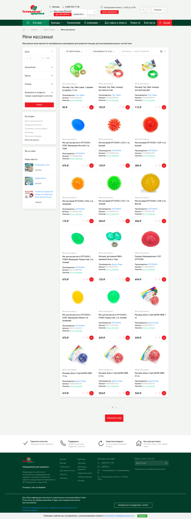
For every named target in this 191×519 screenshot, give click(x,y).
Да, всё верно (63, 14)
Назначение (74, 23)
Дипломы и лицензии (82, 468)
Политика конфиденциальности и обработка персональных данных (49, 508)
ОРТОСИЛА (80, 154)
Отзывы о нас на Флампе (34, 487)
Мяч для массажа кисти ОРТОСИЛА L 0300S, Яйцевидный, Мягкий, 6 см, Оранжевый (76, 317)
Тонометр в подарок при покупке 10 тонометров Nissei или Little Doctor (44, 194)
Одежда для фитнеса (33, 125)
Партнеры (82, 463)
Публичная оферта (29, 510)
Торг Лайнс (80, 95)
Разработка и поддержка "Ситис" (133, 505)
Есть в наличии (76, 100)
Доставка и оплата (116, 23)
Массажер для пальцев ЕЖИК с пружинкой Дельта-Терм (110, 258)
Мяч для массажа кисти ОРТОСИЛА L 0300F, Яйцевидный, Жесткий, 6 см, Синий (76, 145)
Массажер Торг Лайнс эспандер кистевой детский (111, 88)
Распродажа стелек (42, 165)
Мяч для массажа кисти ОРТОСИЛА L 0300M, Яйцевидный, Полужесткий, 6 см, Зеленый (77, 259)
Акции (164, 23)
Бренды (57, 23)
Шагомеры (29, 132)
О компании (92, 23)
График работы (40, 178)
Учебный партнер (85, 477)
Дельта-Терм (117, 264)
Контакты (149, 23)
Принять (142, 516)
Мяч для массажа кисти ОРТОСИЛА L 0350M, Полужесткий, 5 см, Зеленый (113, 316)
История (81, 481)
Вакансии (81, 459)
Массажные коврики (33, 136)
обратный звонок (109, 12)
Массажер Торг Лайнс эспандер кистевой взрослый (147, 88)
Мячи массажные (68, 30)
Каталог (36, 23)
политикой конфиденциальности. (119, 516)
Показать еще (114, 418)
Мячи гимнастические (34, 121)
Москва (55, 7)
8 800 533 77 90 (72, 7)
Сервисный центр (85, 473)
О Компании (65, 467)
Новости (135, 23)
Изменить (78, 14)
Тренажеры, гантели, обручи (36, 129)
